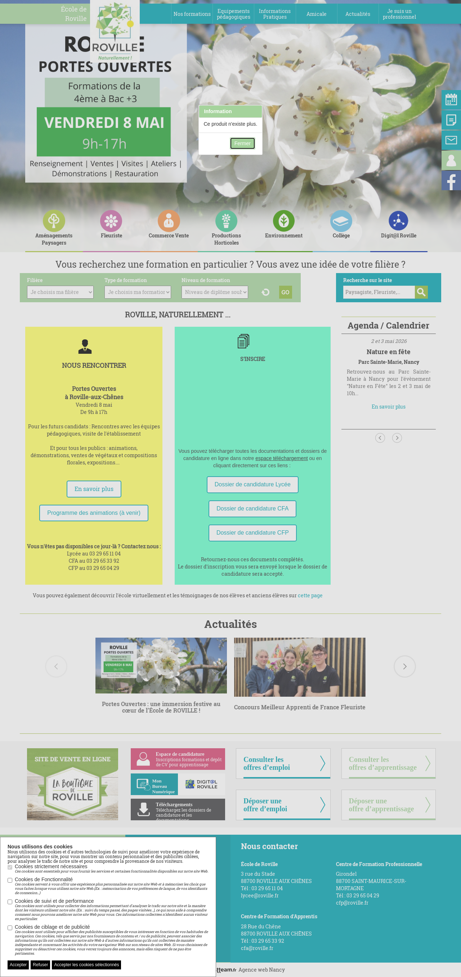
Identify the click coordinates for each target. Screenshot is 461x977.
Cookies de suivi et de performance (112, 909)
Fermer (242, 143)
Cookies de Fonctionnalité (112, 885)
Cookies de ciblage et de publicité (112, 940)
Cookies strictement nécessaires (111, 869)
